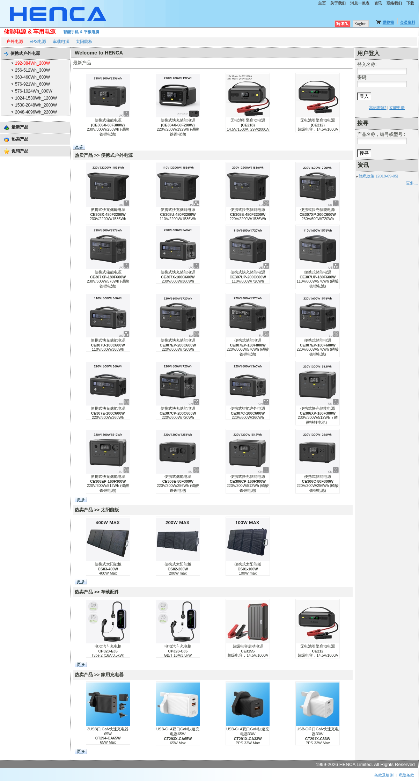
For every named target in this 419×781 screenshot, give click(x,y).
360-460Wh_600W (32, 77)
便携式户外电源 (25, 53)
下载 (410, 3)
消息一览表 (359, 3)
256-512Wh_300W (32, 70)
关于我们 (338, 3)
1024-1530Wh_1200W (36, 98)
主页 (322, 3)
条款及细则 (384, 775)
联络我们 (394, 3)
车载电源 (61, 41)
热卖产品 (20, 139)
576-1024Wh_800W (33, 91)
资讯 (378, 3)
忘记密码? (378, 107)
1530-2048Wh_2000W (36, 105)
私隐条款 (406, 775)
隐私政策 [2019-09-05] (378, 176)
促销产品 (20, 150)
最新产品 (20, 127)
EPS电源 (37, 41)
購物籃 (388, 22)
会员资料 (407, 22)
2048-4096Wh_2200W (36, 112)
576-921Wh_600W (32, 84)
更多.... (412, 183)
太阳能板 (84, 41)
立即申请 (397, 107)
